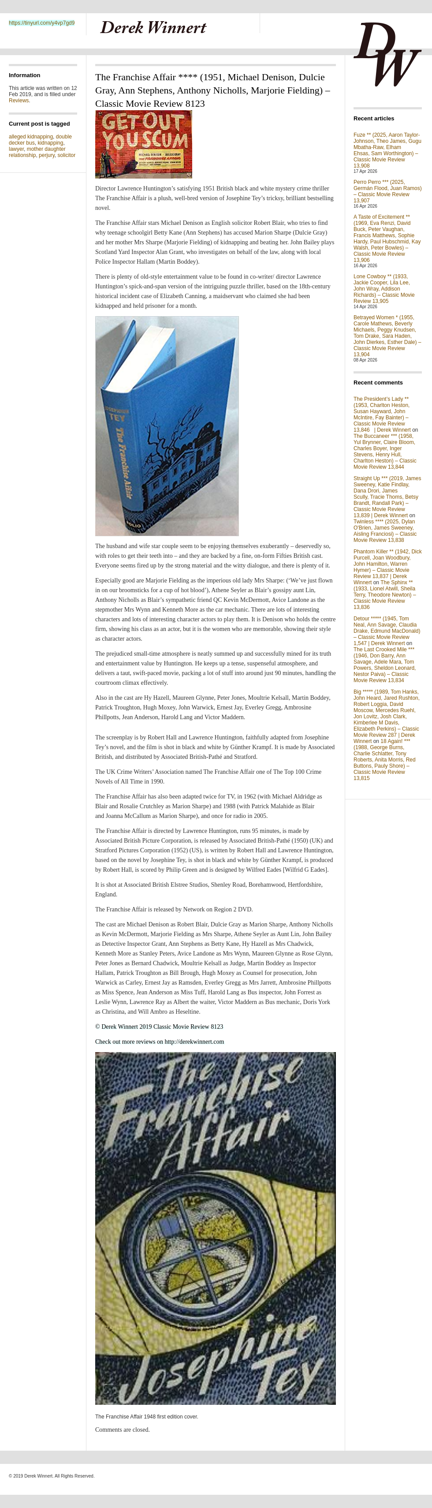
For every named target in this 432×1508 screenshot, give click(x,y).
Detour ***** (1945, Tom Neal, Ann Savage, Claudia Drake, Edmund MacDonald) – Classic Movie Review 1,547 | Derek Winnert (387, 631)
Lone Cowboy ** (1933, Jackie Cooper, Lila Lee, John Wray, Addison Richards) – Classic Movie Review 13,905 (384, 288)
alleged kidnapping (31, 137)
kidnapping (50, 143)
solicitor (67, 155)
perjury (47, 155)
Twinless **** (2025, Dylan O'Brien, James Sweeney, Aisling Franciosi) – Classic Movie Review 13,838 (385, 531)
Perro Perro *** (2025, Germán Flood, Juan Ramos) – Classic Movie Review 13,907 (388, 191)
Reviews (19, 100)
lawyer (16, 149)
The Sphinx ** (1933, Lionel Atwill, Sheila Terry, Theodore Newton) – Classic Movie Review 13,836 (385, 594)
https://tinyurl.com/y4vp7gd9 (41, 23)
